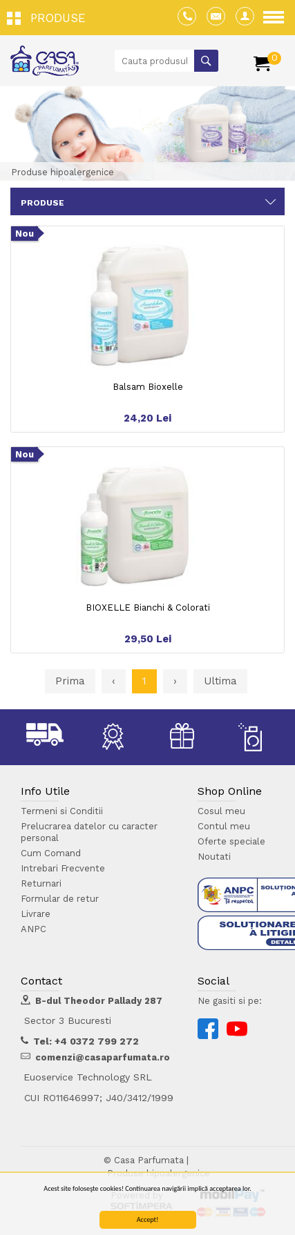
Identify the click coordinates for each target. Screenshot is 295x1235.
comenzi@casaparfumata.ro (102, 1057)
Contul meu (224, 826)
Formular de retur (60, 898)
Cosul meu (221, 811)
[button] (49, 17)
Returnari (41, 883)
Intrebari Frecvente (63, 868)
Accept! (148, 1220)
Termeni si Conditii (62, 811)
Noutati (214, 856)
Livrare (35, 914)
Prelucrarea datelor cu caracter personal (89, 832)
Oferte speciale (231, 841)
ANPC (33, 929)
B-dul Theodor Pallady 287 (98, 1001)
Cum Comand (51, 853)
